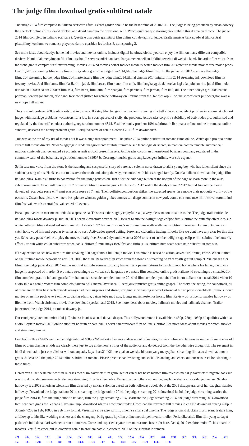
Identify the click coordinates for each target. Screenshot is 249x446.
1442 (156, 441)
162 (37, 437)
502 (204, 437)
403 (110, 437)
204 (214, 437)
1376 (81, 441)
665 (113, 441)
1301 (123, 441)
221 (17, 437)
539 (27, 441)
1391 (48, 437)
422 (134, 441)
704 (163, 437)
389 (184, 437)
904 (142, 437)
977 (120, 437)
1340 (92, 441)
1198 (167, 441)
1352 (69, 437)
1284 (131, 437)
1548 (38, 441)
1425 (225, 437)
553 (80, 437)
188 (60, 441)
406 (70, 441)
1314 (49, 441)
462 (17, 441)
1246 (173, 437)
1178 (152, 437)
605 (90, 437)
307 (103, 441)
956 (194, 437)
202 (27, 437)
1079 (145, 441)
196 (59, 437)
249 (100, 437)
